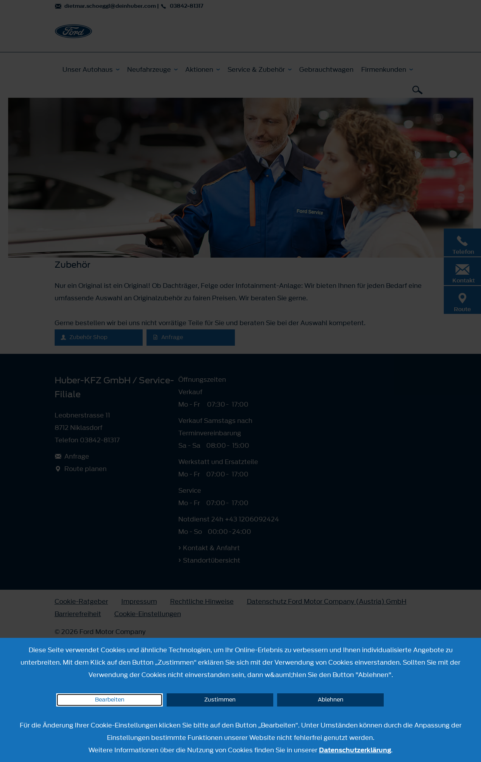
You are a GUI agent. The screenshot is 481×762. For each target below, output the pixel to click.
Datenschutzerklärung (355, 750)
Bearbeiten (109, 700)
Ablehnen (330, 700)
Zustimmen (220, 700)
